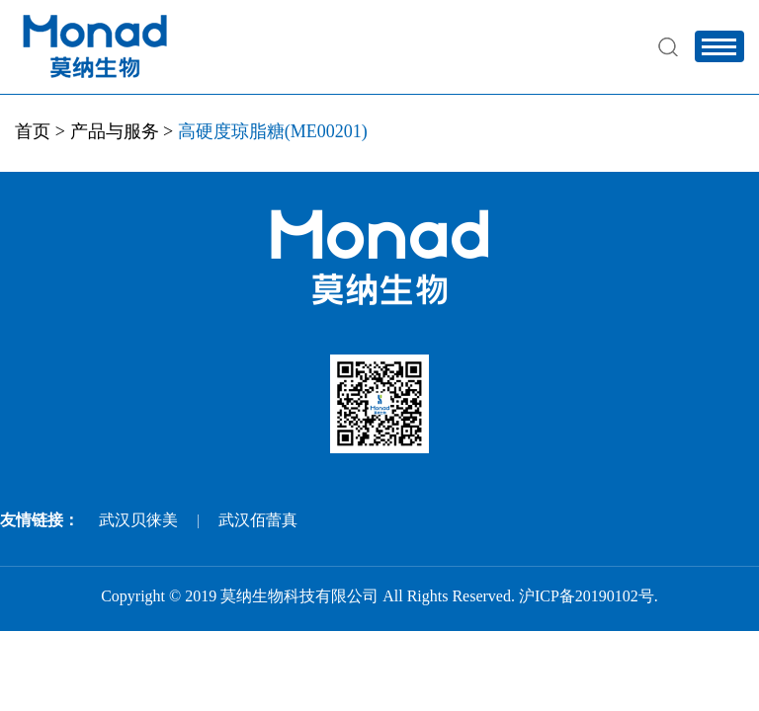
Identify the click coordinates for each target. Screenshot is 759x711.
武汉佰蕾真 (257, 520)
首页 (32, 131)
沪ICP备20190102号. (588, 596)
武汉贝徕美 (138, 520)
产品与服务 (114, 131)
